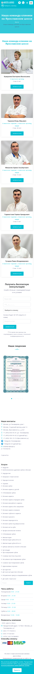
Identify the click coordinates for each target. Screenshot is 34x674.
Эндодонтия (7, 473)
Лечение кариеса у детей (11, 489)
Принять (17, 670)
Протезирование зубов (10, 552)
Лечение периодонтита (10, 520)
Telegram (7, 441)
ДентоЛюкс (17, 656)
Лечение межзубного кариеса (12, 503)
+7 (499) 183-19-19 (10, 438)
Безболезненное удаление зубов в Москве (17, 470)
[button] (11, 398)
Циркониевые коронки (10, 566)
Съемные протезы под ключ (12, 556)
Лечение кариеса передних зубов (13, 500)
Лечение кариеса (8, 496)
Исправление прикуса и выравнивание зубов (17, 575)
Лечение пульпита (9, 517)
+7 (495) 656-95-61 (10, 433)
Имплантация (7, 537)
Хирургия (5, 467)
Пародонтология (8, 480)
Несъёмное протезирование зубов (14, 559)
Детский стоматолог (9, 579)
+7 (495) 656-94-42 (10, 435)
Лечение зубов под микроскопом (13, 524)
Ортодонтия (7, 569)
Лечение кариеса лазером (11, 510)
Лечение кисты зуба (9, 527)
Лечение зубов (7, 486)
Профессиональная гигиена (12, 530)
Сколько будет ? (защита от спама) (14, 316)
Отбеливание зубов (9, 493)
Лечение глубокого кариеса (12, 513)
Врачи (17, 22)
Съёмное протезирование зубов (13, 563)
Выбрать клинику (9, 5)
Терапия (5, 483)
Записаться (17, 86)
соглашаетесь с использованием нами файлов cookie (16, 664)
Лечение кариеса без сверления (13, 506)
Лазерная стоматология (11, 477)
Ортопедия (6, 550)
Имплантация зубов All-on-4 (12, 543)
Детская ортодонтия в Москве (13, 572)
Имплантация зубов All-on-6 (12, 540)
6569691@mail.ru (9, 446)
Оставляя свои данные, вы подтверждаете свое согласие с (17, 334)
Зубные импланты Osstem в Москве (14, 547)
